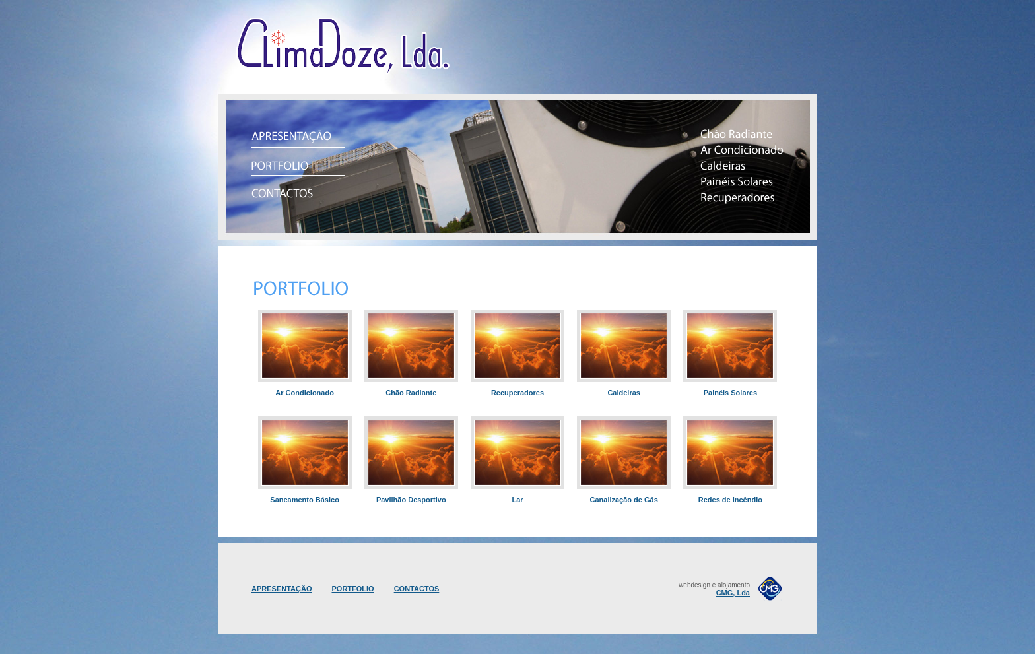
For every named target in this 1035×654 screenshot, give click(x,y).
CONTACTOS (417, 589)
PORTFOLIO (352, 589)
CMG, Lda (733, 593)
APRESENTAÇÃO (281, 589)
